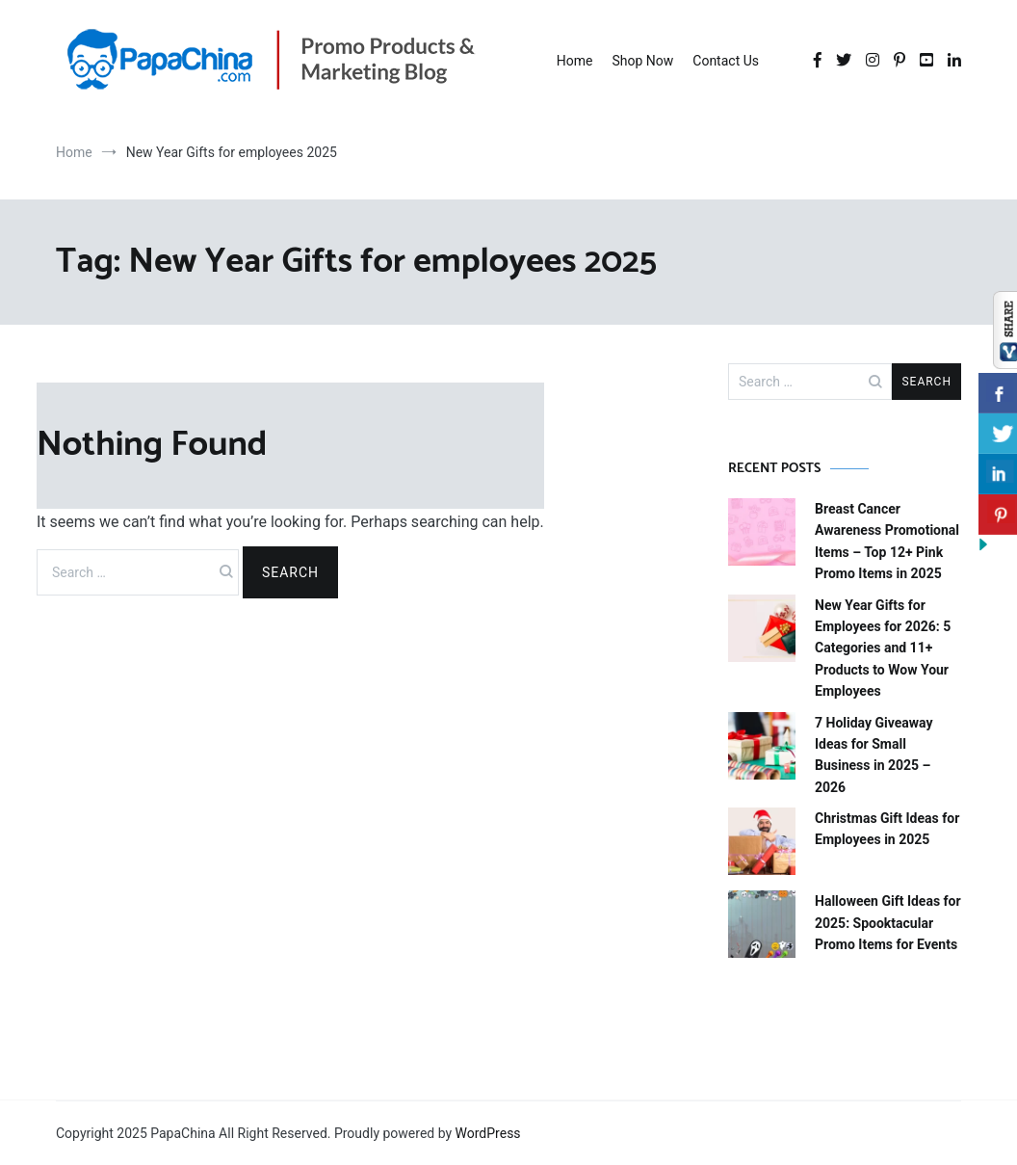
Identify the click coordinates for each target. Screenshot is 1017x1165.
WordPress (488, 1133)
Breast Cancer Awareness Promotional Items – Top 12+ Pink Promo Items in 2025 (887, 541)
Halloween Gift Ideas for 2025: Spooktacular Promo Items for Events (888, 922)
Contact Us (725, 60)
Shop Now (642, 60)
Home (575, 60)
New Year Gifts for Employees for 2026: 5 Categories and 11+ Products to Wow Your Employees (883, 648)
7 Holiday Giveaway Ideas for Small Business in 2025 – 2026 (874, 755)
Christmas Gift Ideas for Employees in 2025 (887, 828)
